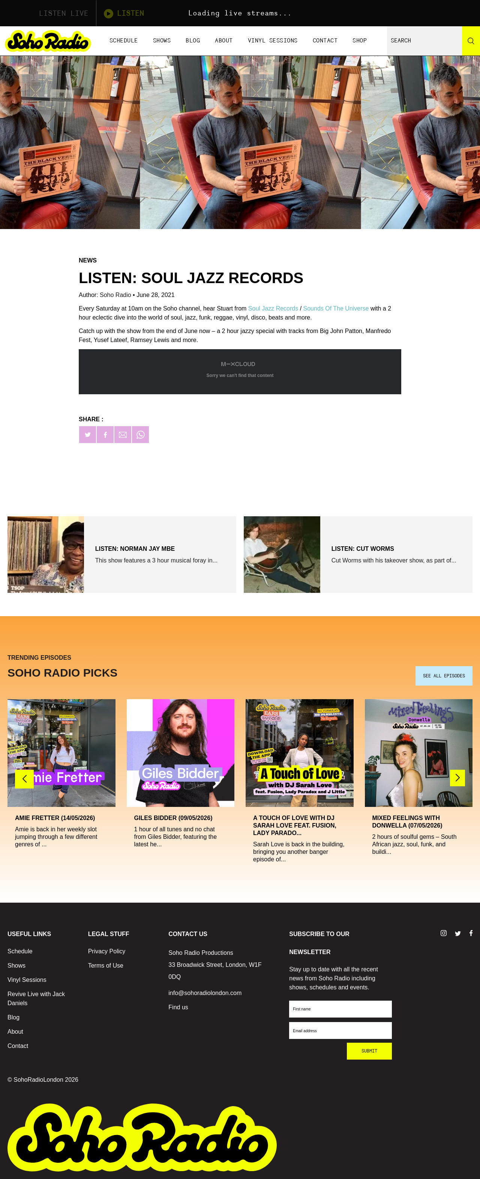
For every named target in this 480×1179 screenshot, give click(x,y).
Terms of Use (105, 965)
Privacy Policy (107, 951)
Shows (162, 41)
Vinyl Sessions (273, 41)
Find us (178, 1007)
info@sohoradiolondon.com (205, 993)
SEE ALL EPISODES (444, 676)
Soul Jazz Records (273, 308)
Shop (359, 41)
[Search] (471, 41)
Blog (193, 41)
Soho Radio (116, 295)
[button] (457, 778)
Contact (325, 41)
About (224, 41)
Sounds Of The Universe (336, 308)
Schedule (124, 41)
